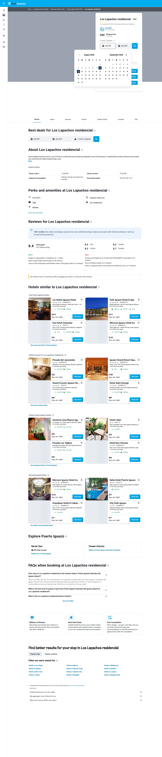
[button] (3, 3)
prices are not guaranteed (76, 685)
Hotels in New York (35, 672)
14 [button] (96, 71)
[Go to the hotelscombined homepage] (17, 3)
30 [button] (78, 82)
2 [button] (78, 68)
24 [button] (82, 79)
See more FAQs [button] (68, 601)
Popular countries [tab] (51, 654)
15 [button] (100, 71)
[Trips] (4, 35)
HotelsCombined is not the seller (86, 692)
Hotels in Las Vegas (36, 665)
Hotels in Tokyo (34, 675)
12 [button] (89, 71)
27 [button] (92, 79)
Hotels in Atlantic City (74, 672)
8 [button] (112, 68)
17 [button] (82, 75)
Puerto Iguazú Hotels (73, 9)
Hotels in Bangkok (72, 675)
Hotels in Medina (110, 668)
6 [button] (92, 68)
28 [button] (96, 79)
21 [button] (96, 75)
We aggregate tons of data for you (86, 696)
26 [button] (89, 79)
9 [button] (78, 71)
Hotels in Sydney (35, 668)
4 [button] (85, 68)
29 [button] (100, 79)
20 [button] (93, 75)
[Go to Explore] (4, 29)
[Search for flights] (4, 10)
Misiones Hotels (56, 9)
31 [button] (82, 82)
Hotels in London (110, 672)
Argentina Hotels (39, 9)
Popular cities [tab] (35, 654)
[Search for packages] (4, 24)
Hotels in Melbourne (111, 665)
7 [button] (96, 68)
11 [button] (85, 71)
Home (29, 9)
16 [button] (78, 75)
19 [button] (89, 75)
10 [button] (82, 71)
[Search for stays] (4, 15)
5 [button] (89, 68)
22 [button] (100, 75)
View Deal (77, 316)
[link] (44, 345)
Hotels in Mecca (72, 665)
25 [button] (85, 79)
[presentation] (95, 130)
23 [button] (78, 79)
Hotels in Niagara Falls (112, 675)
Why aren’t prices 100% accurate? (86, 700)
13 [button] (92, 71)
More (30, 161)
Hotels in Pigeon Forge (74, 668)
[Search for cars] (4, 20)
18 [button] (85, 75)
